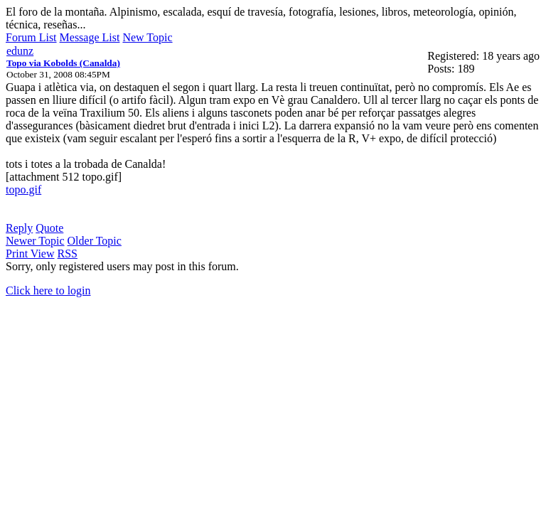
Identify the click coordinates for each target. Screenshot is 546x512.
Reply (19, 228)
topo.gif (23, 189)
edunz (19, 51)
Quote (49, 228)
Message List (90, 37)
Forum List (31, 37)
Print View (30, 253)
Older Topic (95, 241)
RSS (67, 253)
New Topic (147, 37)
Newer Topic (35, 241)
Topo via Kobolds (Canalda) (63, 63)
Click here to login (48, 290)
